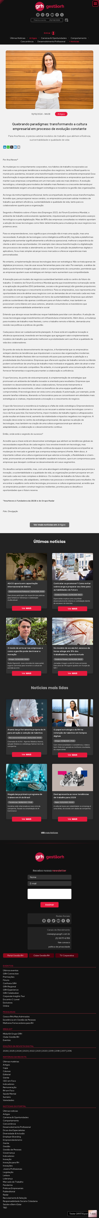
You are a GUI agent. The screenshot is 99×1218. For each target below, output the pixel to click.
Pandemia (8, 1185)
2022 (31, 1051)
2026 (5, 1051)
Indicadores (8, 1084)
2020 (44, 1051)
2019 (51, 1051)
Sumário (7, 1097)
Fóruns (6, 980)
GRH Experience (11, 989)
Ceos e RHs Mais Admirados (16, 1016)
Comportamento (78, 38)
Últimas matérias (11, 1061)
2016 (69, 1051)
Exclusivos (7, 1002)
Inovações (8, 1165)
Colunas (7, 1071)
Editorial (7, 1074)
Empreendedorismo (12, 1140)
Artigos (33, 38)
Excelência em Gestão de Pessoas (19, 1019)
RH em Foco (8, 1090)
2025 (12, 1051)
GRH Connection (11, 973)
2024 (18, 1051)
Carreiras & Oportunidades (54, 38)
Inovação (7, 1159)
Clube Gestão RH (11, 1037)
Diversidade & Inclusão (14, 1133)
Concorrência (27, 41)
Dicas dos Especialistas (14, 1130)
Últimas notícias (10, 1111)
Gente (6, 1077)
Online (6, 1006)
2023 (25, 1051)
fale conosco (64, 942)
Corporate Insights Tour (14, 996)
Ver (26, 608)
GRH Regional (9, 986)
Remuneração (9, 1087)
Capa (5, 1068)
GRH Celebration (11, 993)
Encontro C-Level (11, 999)
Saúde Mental (9, 1093)
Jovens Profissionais (12, 1169)
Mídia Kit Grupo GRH (12, 1033)
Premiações (8, 977)
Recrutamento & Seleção (15, 1198)
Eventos (7, 1040)
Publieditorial (9, 1191)
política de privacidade (59, 946)
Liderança (8, 1178)
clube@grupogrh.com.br (58, 934)
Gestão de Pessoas (12, 1149)
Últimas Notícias (17, 38)
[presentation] (50, 894)
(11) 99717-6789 (62, 938)
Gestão (6, 1146)
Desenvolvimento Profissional (51, 41)
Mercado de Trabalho (13, 1181)
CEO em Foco (9, 1081)
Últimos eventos (10, 970)
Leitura (6, 1175)
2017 (63, 1051)
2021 (38, 1051)
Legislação (8, 1172)
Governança (9, 1152)
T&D (5, 1207)
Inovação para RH (11, 1162)
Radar (5, 1194)
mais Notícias (49, 832)
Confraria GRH (9, 983)
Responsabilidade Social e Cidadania (20, 1201)
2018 (57, 1051)
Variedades (8, 1100)
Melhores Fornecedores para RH (18, 1023)
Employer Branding (12, 1136)
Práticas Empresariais (13, 1188)
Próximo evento (47, 20)
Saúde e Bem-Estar (12, 1204)
